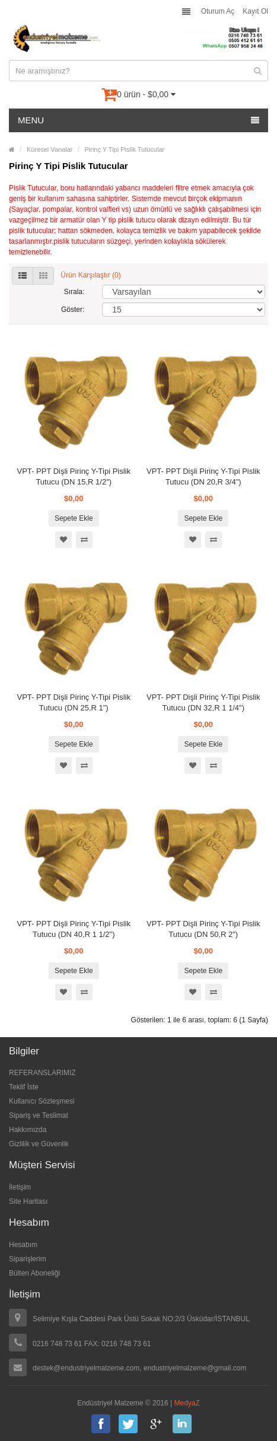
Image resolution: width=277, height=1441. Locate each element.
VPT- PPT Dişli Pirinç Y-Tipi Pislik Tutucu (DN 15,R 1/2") (73, 476)
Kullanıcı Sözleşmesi (42, 1101)
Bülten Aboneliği (34, 1273)
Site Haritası (28, 1201)
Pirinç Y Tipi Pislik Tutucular (124, 149)
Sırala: (74, 292)
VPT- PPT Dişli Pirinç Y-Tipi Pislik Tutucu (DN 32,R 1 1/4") (203, 702)
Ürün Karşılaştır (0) (90, 275)
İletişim (20, 1187)
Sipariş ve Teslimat (38, 1115)
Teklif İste (24, 1087)
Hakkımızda (27, 1130)
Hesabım (23, 1245)
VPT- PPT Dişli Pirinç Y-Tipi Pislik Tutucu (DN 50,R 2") (203, 929)
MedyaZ (187, 1403)
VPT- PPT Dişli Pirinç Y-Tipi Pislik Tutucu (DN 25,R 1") (73, 702)
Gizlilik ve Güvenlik (39, 1144)
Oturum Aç (218, 11)
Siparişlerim (27, 1259)
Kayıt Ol (255, 11)
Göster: (72, 309)
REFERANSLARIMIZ (42, 1073)
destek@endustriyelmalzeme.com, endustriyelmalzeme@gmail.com (140, 1368)
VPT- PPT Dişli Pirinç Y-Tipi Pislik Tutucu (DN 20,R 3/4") (203, 476)
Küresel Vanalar (49, 149)
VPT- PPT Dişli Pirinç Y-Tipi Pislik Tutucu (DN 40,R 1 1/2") (73, 929)
